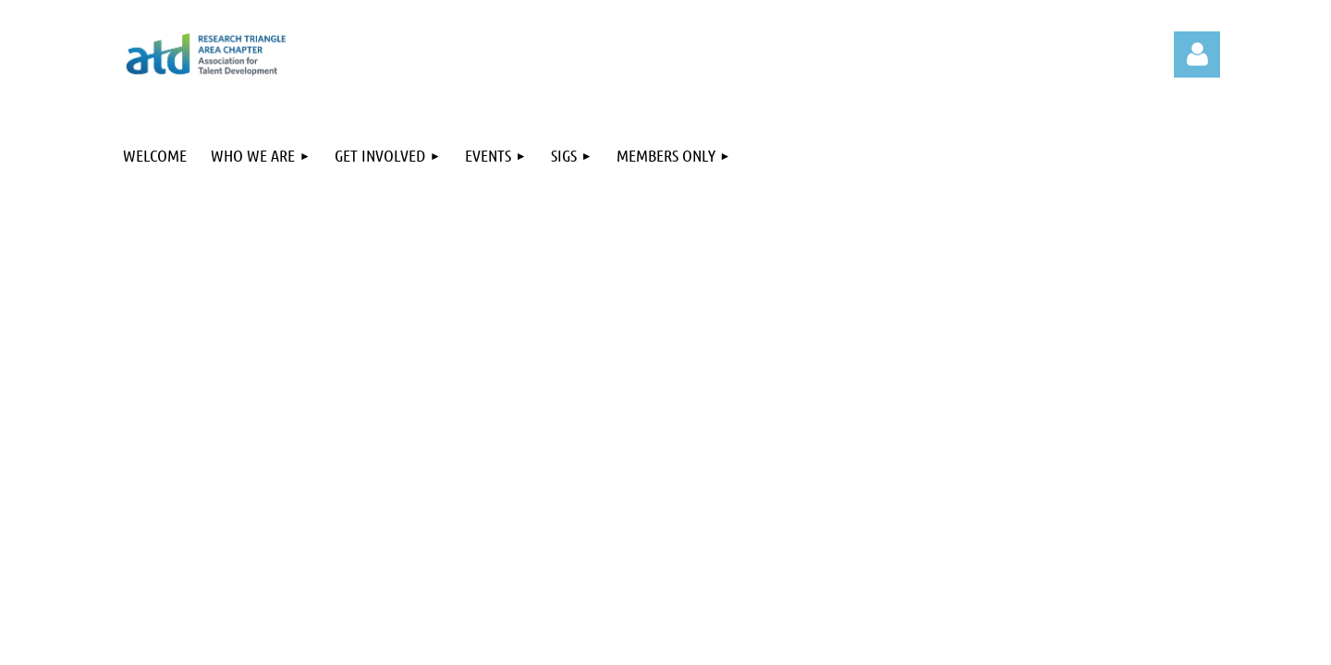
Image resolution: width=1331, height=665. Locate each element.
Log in (1197, 54)
